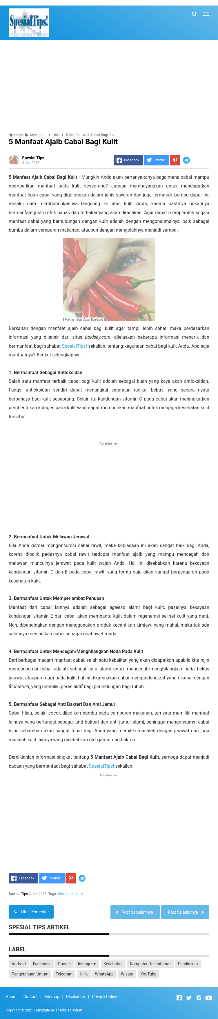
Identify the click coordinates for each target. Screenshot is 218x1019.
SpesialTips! (74, 346)
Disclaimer (75, 996)
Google (64, 964)
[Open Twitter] (189, 997)
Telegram (64, 974)
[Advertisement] (109, 86)
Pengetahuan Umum (30, 974)
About (11, 996)
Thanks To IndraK (68, 1010)
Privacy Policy (104, 996)
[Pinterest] (175, 160)
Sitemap (51, 996)
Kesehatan (66, 894)
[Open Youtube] (208, 997)
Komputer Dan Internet (150, 964)
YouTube (148, 974)
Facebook (42, 964)
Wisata (127, 974)
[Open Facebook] (179, 997)
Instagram (87, 964)
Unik (79, 894)
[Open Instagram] (198, 997)
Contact (30, 996)
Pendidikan (188, 964)
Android (19, 964)
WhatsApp (104, 974)
